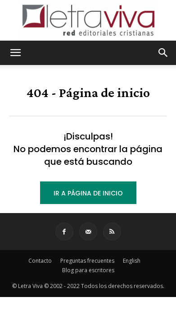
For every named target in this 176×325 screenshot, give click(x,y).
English (131, 261)
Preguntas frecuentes (87, 261)
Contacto (40, 261)
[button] (15, 53)
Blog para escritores (88, 270)
